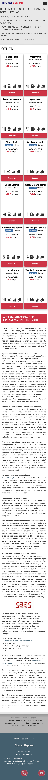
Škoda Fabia (12, 57)
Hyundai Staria (12, 270)
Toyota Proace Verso (35, 270)
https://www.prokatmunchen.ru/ (18, 641)
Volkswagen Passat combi (35, 227)
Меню (45, 3)
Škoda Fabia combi (12, 99)
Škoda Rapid (12, 142)
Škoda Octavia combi (35, 185)
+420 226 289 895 (24, 752)
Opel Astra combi (35, 142)
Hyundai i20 (35, 99)
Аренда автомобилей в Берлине (18, 761)
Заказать (12, 93)
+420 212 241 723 (11, 764)
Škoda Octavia (12, 185)
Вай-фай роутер (9, 478)
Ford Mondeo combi (12, 227)
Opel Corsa (35, 57)
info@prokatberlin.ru (24, 754)
